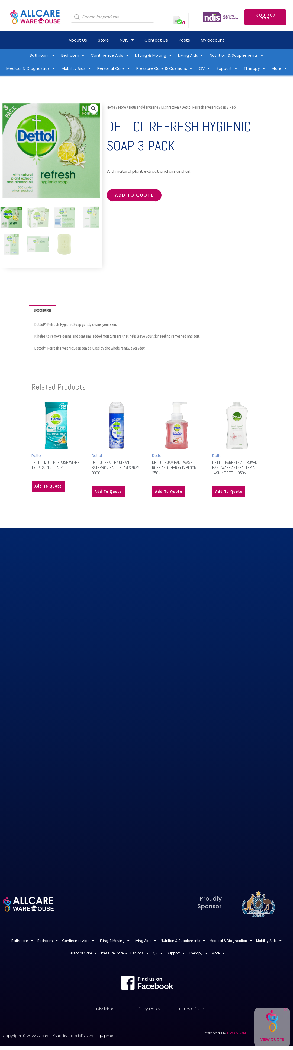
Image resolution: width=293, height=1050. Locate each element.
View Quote (272, 1039)
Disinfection (170, 107)
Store (103, 40)
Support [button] (227, 68)
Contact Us (156, 40)
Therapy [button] (254, 68)
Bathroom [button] (42, 55)
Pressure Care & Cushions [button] (164, 68)
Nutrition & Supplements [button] (236, 55)
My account (212, 40)
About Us (78, 40)
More (122, 107)
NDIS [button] (127, 40)
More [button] (279, 68)
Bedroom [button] (72, 55)
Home (111, 107)
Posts (184, 40)
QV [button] (204, 68)
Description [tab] (42, 310)
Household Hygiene (143, 107)
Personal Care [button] (113, 68)
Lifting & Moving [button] (153, 55)
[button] (93, 109)
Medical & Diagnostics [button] (30, 68)
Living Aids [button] (190, 55)
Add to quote (134, 195)
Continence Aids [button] (109, 55)
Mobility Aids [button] (76, 68)
